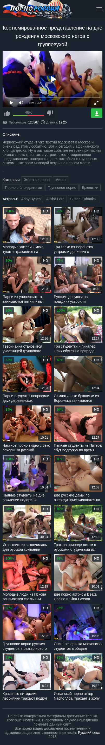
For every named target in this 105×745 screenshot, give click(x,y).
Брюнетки (90, 187)
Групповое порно (62, 187)
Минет (60, 180)
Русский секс (89, 732)
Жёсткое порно (37, 180)
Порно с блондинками (23, 187)
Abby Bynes (31, 199)
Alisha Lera (55, 199)
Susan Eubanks (83, 199)
